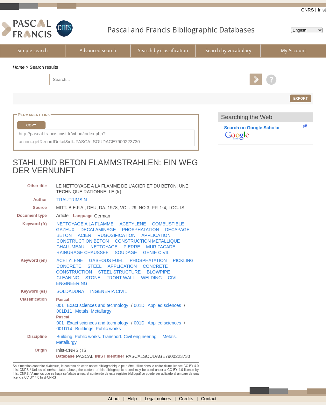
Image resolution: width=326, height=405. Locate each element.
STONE (93, 277)
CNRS (307, 9)
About (114, 398)
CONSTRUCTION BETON (82, 241)
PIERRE (132, 246)
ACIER (84, 235)
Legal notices (158, 398)
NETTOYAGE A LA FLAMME (84, 223)
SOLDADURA (70, 291)
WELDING (151, 277)
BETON (64, 235)
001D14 (64, 328)
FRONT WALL (121, 277)
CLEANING (67, 277)
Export (300, 98)
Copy (31, 125)
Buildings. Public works (98, 328)
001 (60, 305)
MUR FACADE (160, 246)
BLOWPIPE (158, 271)
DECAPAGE (177, 229)
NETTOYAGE (103, 246)
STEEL (95, 266)
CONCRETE (69, 266)
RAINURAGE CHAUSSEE (82, 252)
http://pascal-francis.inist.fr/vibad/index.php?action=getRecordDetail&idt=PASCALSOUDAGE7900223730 (79, 137)
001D (139, 305)
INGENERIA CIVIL (108, 291)
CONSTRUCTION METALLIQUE (147, 241)
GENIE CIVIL (156, 252)
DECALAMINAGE (98, 229)
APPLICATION (156, 235)
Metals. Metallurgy (93, 311)
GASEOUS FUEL (106, 260)
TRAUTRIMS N (71, 199)
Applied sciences (164, 305)
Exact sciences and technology (97, 305)
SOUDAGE (126, 252)
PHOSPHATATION (140, 229)
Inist (322, 9)
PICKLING (183, 260)
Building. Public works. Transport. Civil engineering (106, 336)
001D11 (64, 311)
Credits (186, 398)
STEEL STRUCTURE (119, 271)
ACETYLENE (132, 223)
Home (19, 67)
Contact (208, 398)
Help (132, 398)
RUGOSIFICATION (116, 235)
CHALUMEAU (70, 246)
